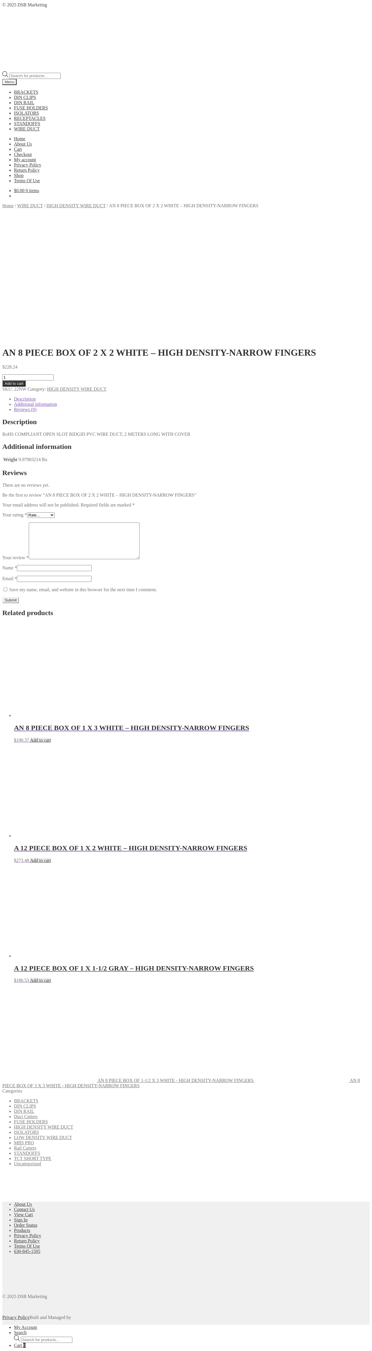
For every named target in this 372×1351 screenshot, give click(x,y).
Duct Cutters (25, 1006)
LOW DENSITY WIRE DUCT (43, 1027)
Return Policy (27, 170)
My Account (25, 1217)
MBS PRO (24, 1032)
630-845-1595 (27, 1141)
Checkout (23, 154)
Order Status (25, 1115)
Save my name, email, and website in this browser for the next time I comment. (83, 479)
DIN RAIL (24, 102)
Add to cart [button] (40, 630)
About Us (23, 143)
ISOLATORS (26, 113)
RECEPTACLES (30, 118)
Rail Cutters (25, 1037)
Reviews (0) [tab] (25, 292)
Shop (19, 175)
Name (9, 457)
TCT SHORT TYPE (32, 1048)
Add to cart (14, 266)
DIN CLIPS (25, 97)
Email (9, 468)
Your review (15, 447)
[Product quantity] (28, 260)
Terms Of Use (27, 180)
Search (20, 1222)
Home (19, 138)
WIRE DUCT (27, 128)
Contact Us (24, 1099)
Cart (18, 149)
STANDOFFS (27, 123)
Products (22, 1120)
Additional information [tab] (35, 287)
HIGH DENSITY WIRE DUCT (76, 205)
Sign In (21, 1109)
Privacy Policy (27, 164)
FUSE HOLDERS (31, 107)
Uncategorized (27, 1053)
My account (25, 159)
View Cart (23, 1104)
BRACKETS (26, 92)
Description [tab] (25, 281)
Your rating (14, 397)
